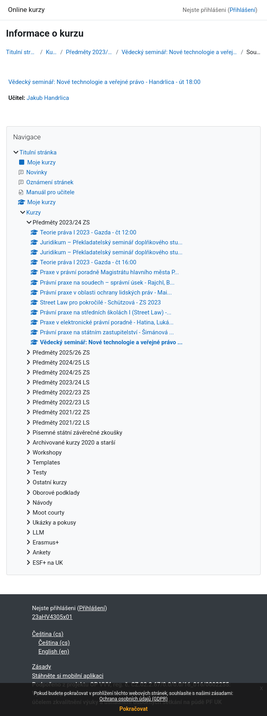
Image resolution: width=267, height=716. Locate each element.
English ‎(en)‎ (54, 651)
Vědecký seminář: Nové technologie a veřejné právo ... (180, 52)
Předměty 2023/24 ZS (89, 52)
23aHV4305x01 (52, 616)
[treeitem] (133, 357)
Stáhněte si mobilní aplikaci (67, 675)
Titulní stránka (21, 52)
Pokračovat (133, 709)
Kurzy (51, 52)
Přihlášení (242, 10)
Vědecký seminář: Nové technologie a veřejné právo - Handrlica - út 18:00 (104, 82)
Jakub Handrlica (48, 97)
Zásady (41, 666)
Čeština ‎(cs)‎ (48, 634)
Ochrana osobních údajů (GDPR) (133, 699)
